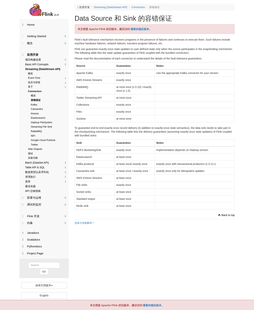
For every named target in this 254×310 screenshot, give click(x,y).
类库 (45, 181)
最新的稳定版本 (152, 305)
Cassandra (37, 109)
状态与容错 (47, 82)
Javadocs (30, 232)
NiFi (33, 135)
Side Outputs (35, 149)
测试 (30, 153)
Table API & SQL (45, 167)
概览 (30, 73)
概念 (44, 43)
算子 (47, 86)
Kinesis (35, 113)
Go (44, 271)
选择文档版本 (44, 285)
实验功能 (33, 157)
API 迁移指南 (33, 190)
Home (28, 24)
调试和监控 (44, 204)
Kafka (34, 104)
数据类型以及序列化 (45, 172)
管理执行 (45, 176)
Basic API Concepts (45, 64)
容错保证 (36, 100)
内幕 (44, 223)
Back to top (226, 215)
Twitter (34, 144)
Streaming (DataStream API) (42, 69)
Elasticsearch (38, 117)
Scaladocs (31, 239)
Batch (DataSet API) (45, 162)
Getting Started (44, 36)
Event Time (47, 77)
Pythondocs (32, 246)
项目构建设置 (45, 59)
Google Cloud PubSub (43, 140)
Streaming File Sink (41, 126)
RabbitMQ (36, 131)
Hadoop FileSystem (41, 122)
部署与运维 (44, 197)
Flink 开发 (44, 216)
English (44, 295)
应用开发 (30, 54)
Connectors (35, 91)
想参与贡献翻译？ (84, 223)
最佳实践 (30, 186)
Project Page (32, 253)
